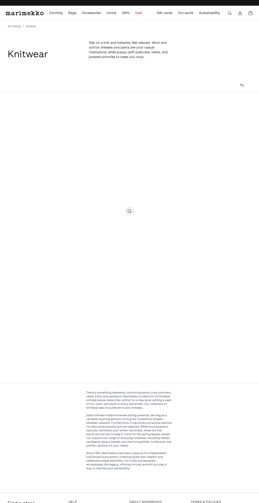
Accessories (91, 13)
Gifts (126, 13)
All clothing (14, 26)
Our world (185, 13)
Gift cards (164, 13)
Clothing (56, 13)
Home (111, 13)
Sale (138, 13)
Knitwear (31, 26)
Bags (72, 13)
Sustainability (209, 13)
